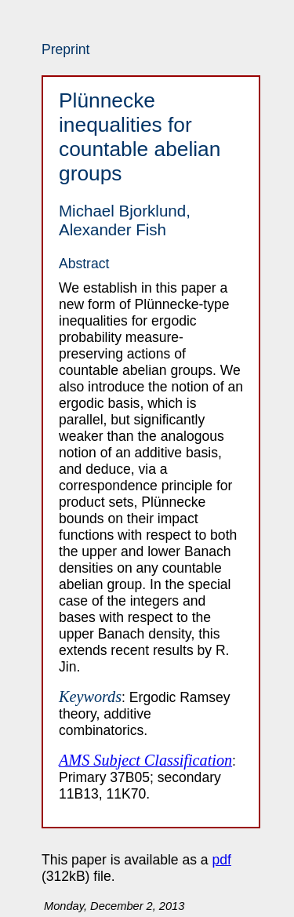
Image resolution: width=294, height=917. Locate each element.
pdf (221, 860)
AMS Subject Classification (145, 760)
